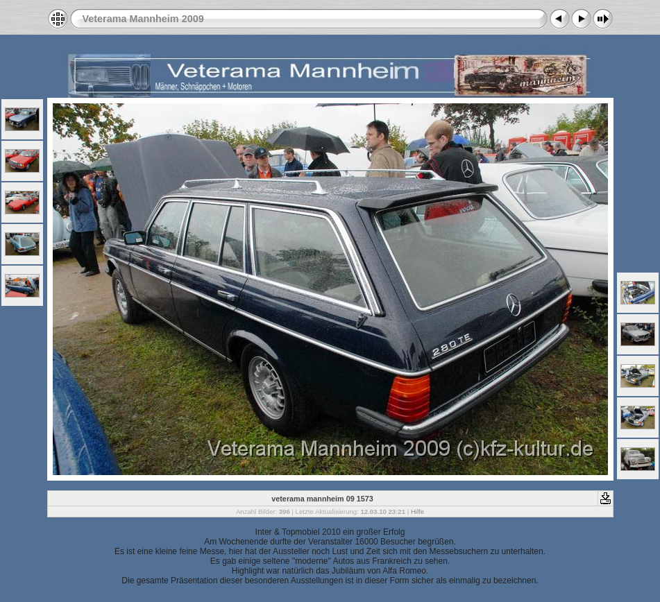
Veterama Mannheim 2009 (143, 18)
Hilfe (417, 511)
